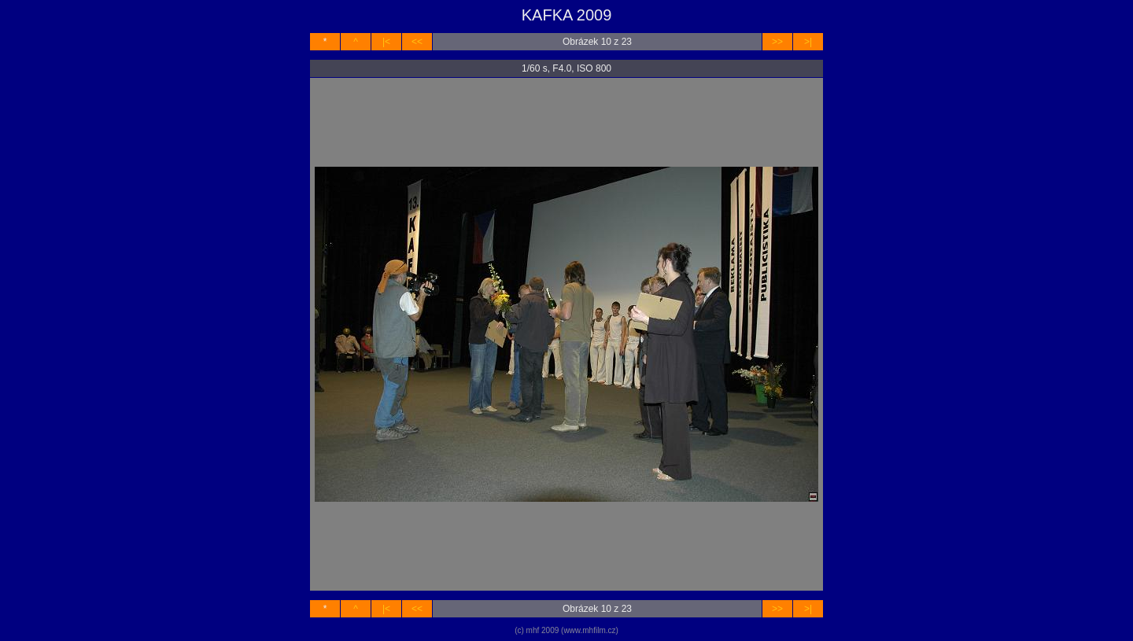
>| (808, 41)
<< (417, 41)
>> (777, 41)
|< (386, 41)
